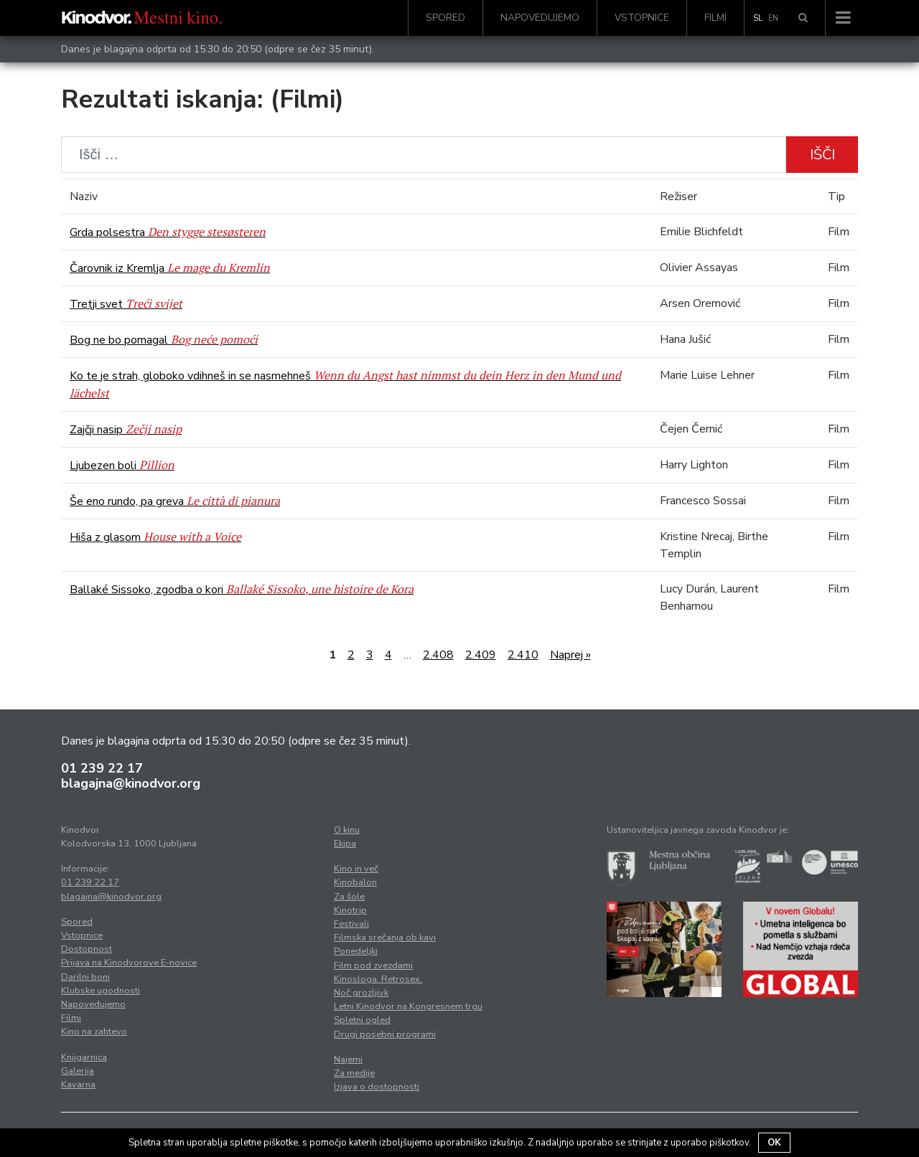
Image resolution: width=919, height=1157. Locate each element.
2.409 (480, 655)
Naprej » (570, 655)
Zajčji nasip (126, 430)
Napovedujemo (539, 17)
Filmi (715, 17)
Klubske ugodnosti (100, 990)
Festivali (351, 923)
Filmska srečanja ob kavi (385, 937)
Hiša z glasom (155, 537)
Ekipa (345, 843)
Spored (445, 17)
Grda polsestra (168, 232)
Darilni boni (85, 977)
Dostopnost (86, 949)
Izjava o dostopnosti (376, 1086)
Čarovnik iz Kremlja (170, 268)
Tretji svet (126, 304)
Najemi (348, 1059)
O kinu (347, 829)
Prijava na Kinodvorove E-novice (129, 962)
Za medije (354, 1073)
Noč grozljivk (361, 992)
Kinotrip (350, 910)
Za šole (349, 896)
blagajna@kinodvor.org (130, 783)
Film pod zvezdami (373, 965)
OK (774, 1142)
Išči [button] (822, 154)
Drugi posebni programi (385, 1034)
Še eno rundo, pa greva (175, 501)
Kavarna (78, 1084)
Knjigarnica (84, 1057)
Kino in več (356, 868)
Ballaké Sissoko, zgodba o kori (242, 590)
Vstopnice (642, 17)
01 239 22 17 (102, 768)
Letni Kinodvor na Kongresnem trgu (408, 1006)
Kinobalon (355, 882)
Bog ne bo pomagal (164, 340)
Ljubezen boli (122, 465)
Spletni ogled (362, 1020)
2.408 (438, 655)
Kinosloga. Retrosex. (378, 979)
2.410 (523, 655)
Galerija (77, 1070)
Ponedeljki (356, 951)
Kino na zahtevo (94, 1031)
